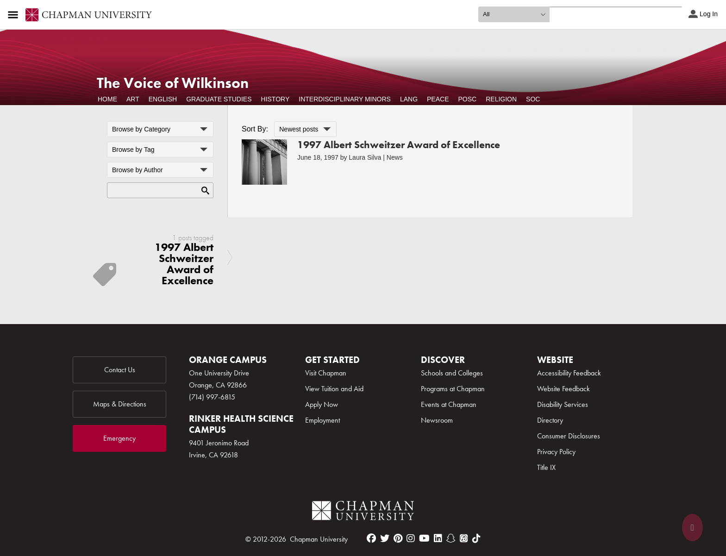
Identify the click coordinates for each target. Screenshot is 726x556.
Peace (438, 99)
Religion (501, 99)
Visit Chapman (325, 373)
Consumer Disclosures (568, 436)
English (163, 99)
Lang (409, 99)
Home (107, 99)
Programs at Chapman (453, 389)
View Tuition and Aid (334, 389)
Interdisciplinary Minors (345, 99)
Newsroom (437, 420)
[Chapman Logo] (363, 512)
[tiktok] (476, 538)
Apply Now (321, 404)
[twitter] (384, 538)
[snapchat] (451, 538)
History (275, 99)
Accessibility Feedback (569, 373)
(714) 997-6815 (212, 397)
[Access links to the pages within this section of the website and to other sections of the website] (15, 15)
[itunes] (464, 538)
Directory (550, 420)
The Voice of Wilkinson (173, 83)
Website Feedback (563, 389)
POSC (467, 99)
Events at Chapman (448, 404)
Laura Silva (365, 157)
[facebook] (371, 538)
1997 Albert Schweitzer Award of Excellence (398, 144)
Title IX (546, 467)
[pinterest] (398, 538)
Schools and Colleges (452, 373)
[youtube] (424, 538)
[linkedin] (438, 538)
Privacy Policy (556, 451)
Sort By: (255, 129)
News (395, 157)
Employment (322, 420)
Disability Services (562, 404)
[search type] (514, 14)
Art (132, 99)
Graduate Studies (218, 99)
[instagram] (411, 538)
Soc (533, 99)
